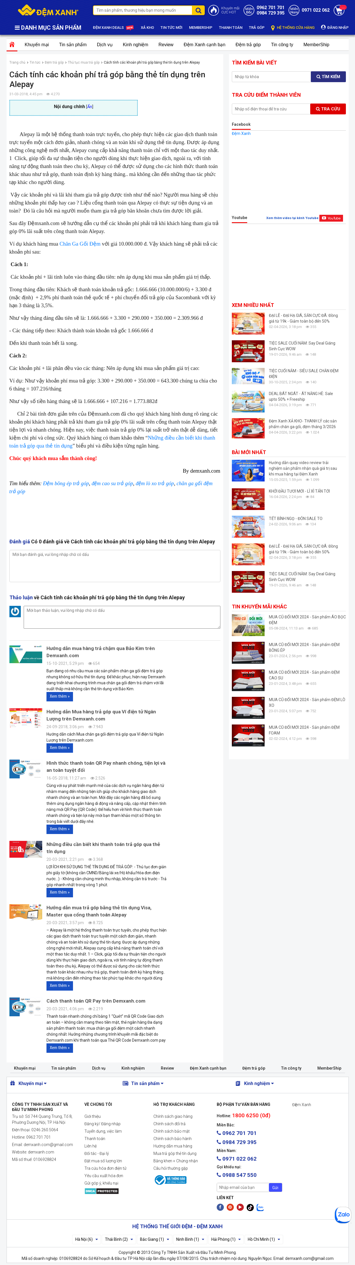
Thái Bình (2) (119, 1239)
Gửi (275, 1187)
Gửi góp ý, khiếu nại (101, 1183)
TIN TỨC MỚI (171, 27)
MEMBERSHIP (200, 27)
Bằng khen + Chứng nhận (175, 1161)
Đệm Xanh (241, 133)
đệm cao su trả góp (112, 483)
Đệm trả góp (248, 44)
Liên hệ (90, 1146)
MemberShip (316, 44)
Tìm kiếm (328, 76)
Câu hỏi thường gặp (170, 1168)
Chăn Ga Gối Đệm (80, 244)
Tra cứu (328, 109)
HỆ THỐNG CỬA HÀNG (293, 28)
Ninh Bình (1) (190, 1239)
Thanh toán (94, 1138)
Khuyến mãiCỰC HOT (230, 10)
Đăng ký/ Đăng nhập (102, 1124)
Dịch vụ (105, 44)
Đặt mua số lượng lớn (103, 1161)
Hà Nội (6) (86, 1239)
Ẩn (89, 106)
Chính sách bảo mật (171, 1131)
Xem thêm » (60, 696)
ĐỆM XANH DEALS (113, 28)
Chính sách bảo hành (172, 1138)
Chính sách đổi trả (169, 1124)
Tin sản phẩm (73, 44)
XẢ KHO (147, 27)
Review (166, 44)
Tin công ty (282, 44)
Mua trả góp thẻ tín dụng (174, 1153)
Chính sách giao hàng (172, 1116)
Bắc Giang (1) (154, 1239)
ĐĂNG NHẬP (335, 27)
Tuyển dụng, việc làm (103, 1131)
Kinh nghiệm (135, 44)
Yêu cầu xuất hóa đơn (103, 1175)
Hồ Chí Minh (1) (264, 1239)
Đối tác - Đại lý (96, 1153)
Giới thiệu (92, 1116)
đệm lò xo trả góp (155, 483)
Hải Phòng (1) (226, 1239)
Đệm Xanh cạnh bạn (204, 44)
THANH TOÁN (230, 27)
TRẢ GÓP (257, 27)
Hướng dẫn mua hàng (172, 1146)
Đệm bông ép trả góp (66, 483)
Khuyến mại (37, 44)
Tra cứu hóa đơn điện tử (105, 1168)
